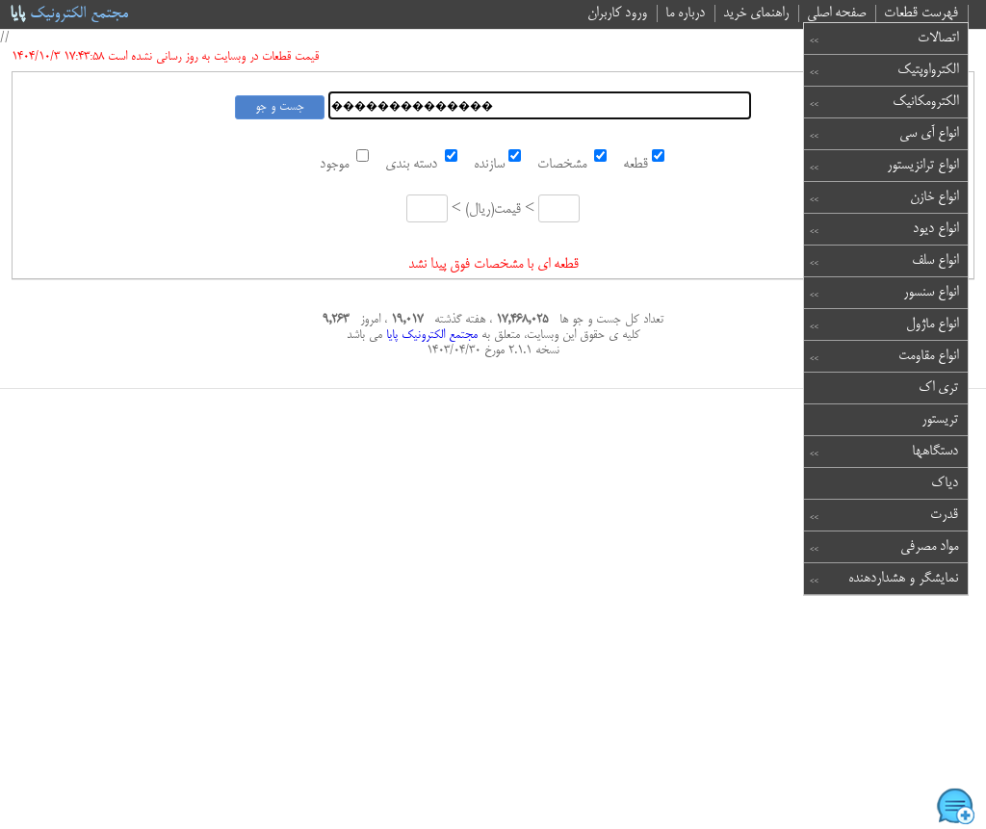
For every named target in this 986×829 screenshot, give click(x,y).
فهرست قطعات (921, 13)
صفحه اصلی (836, 13)
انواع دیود (935, 229)
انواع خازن (934, 197)
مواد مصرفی (929, 547)
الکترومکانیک (925, 102)
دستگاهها (935, 451)
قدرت (944, 515)
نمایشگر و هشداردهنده (903, 578)
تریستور (939, 419)
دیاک (944, 483)
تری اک (938, 388)
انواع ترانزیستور (922, 165)
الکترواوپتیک (927, 70)
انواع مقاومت (928, 356)
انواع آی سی (928, 133)
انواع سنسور (930, 292)
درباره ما (685, 13)
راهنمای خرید (756, 13)
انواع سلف (935, 261)
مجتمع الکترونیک (69, 14)
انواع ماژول (932, 324)
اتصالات (938, 38)
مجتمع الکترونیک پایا (430, 335)
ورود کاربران (617, 13)
